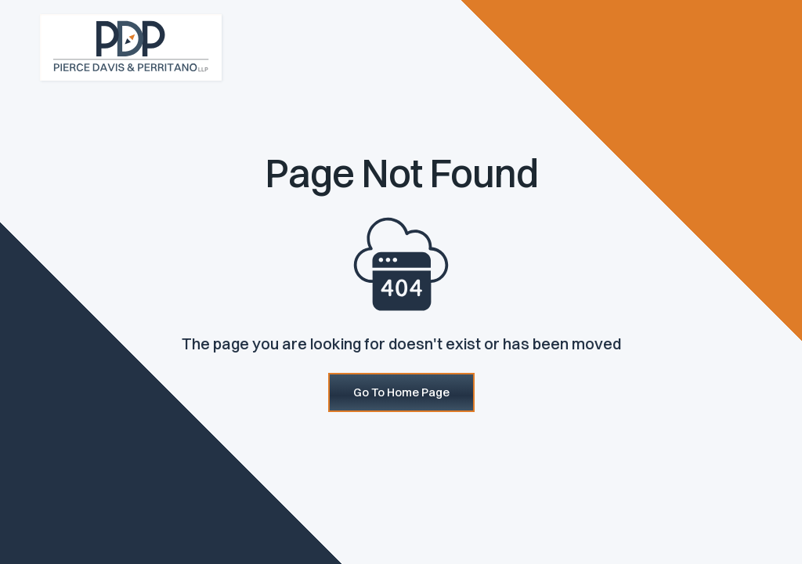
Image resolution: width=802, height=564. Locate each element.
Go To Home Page (401, 392)
